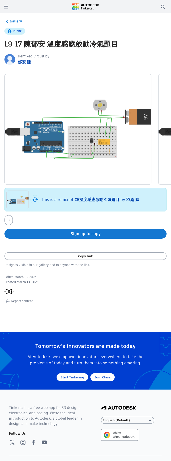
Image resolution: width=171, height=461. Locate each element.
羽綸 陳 (132, 199)
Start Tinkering (72, 377)
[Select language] (128, 420)
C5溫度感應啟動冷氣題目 (97, 199)
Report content (18, 301)
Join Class (102, 377)
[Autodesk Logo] (119, 408)
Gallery (13, 21)
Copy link (85, 256)
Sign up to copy (86, 233)
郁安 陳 (24, 62)
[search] (162, 6)
